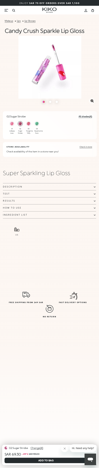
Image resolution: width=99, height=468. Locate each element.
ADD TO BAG (46, 460)
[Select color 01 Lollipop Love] (11, 123)
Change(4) (37, 447)
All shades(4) (85, 116)
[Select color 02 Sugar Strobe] (20, 123)
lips (19, 20)
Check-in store (85, 147)
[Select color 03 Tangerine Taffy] (28, 123)
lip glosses (30, 20)
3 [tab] (57, 102)
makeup (9, 20)
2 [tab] (50, 102)
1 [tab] (44, 102)
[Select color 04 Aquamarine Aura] (36, 123)
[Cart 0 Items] (92, 10)
